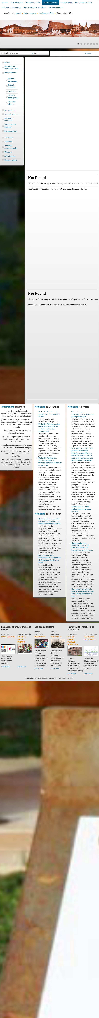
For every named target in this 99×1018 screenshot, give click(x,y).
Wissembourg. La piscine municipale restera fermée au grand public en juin (82, 414)
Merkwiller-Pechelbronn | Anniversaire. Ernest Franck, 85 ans (49, 414)
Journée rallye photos (22, 639)
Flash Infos (8, 138)
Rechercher (5, 53)
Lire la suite (5, 666)
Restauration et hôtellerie (35, 7)
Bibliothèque (6, 634)
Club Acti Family (24, 634)
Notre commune (51, 3)
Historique (12, 91)
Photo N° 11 (56, 637)
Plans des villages (12, 103)
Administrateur (9, 156)
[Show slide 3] (85, 44)
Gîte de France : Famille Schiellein (73, 640)
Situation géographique (13, 96)
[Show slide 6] (94, 44)
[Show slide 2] (81, 44)
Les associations (56, 7)
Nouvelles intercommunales (10, 147)
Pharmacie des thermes (90, 638)
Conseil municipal (11, 86)
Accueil (5, 3)
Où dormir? (72, 634)
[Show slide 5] (91, 44)
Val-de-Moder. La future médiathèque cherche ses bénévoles (81, 509)
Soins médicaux (90, 634)
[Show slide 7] (97, 44)
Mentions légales (10, 160)
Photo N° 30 (40, 637)
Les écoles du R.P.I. (83, 3)
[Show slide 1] (78, 44)
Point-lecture (8, 637)
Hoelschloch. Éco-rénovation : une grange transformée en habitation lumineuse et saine (49, 521)
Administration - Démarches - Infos (26, 3)
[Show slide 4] (88, 44)
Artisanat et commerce (11, 7)
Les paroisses (66, 3)
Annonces (8, 142)
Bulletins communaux (12, 80)
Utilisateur (8, 152)
